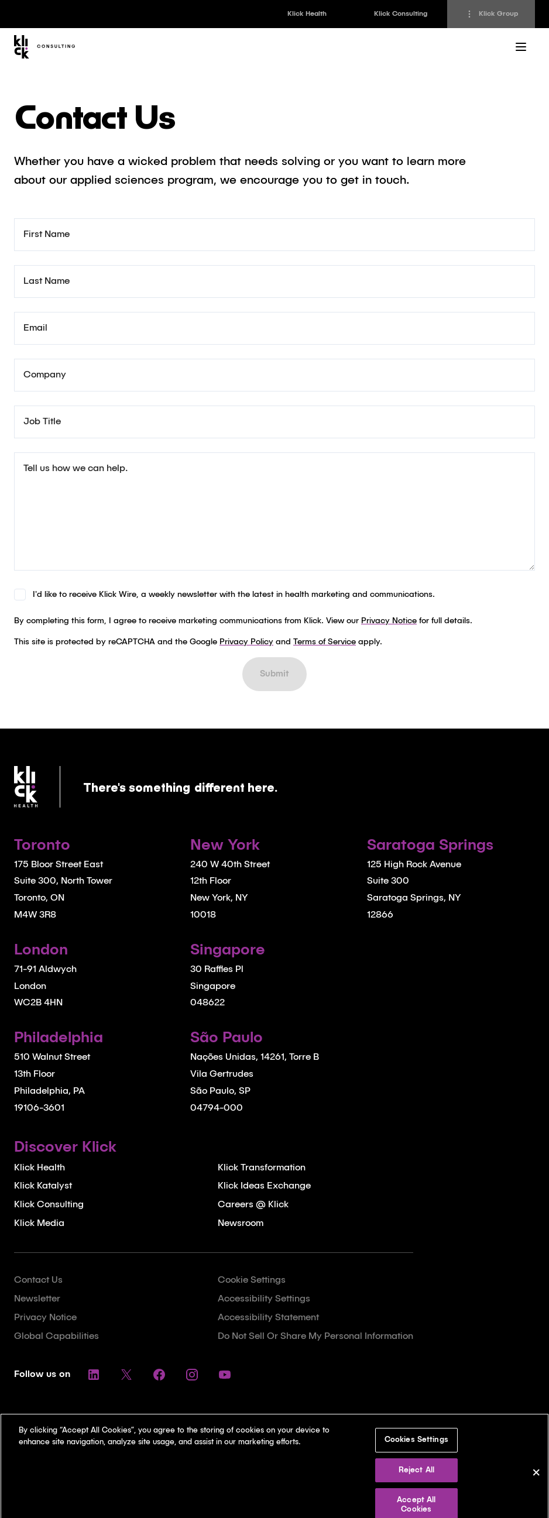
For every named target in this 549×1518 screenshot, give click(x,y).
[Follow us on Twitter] (126, 1375)
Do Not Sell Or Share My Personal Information (315, 1336)
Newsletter (37, 1299)
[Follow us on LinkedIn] (94, 1375)
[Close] (536, 1483)
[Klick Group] (491, 14)
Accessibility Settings (264, 1299)
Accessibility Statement (268, 1318)
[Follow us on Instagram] (192, 1375)
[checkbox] (20, 594)
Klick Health (39, 1168)
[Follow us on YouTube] (225, 1375)
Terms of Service (324, 642)
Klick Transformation (262, 1168)
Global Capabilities (56, 1336)
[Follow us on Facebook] (159, 1375)
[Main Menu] (521, 47)
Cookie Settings (252, 1280)
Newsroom (240, 1223)
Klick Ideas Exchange (264, 1186)
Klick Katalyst (43, 1186)
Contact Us (38, 1280)
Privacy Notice (389, 621)
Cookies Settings (416, 1448)
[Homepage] (47, 47)
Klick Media (39, 1223)
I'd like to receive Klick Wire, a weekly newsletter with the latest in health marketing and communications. (234, 594)
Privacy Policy (246, 642)
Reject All (416, 1478)
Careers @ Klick (253, 1205)
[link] (307, 14)
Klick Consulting (49, 1205)
